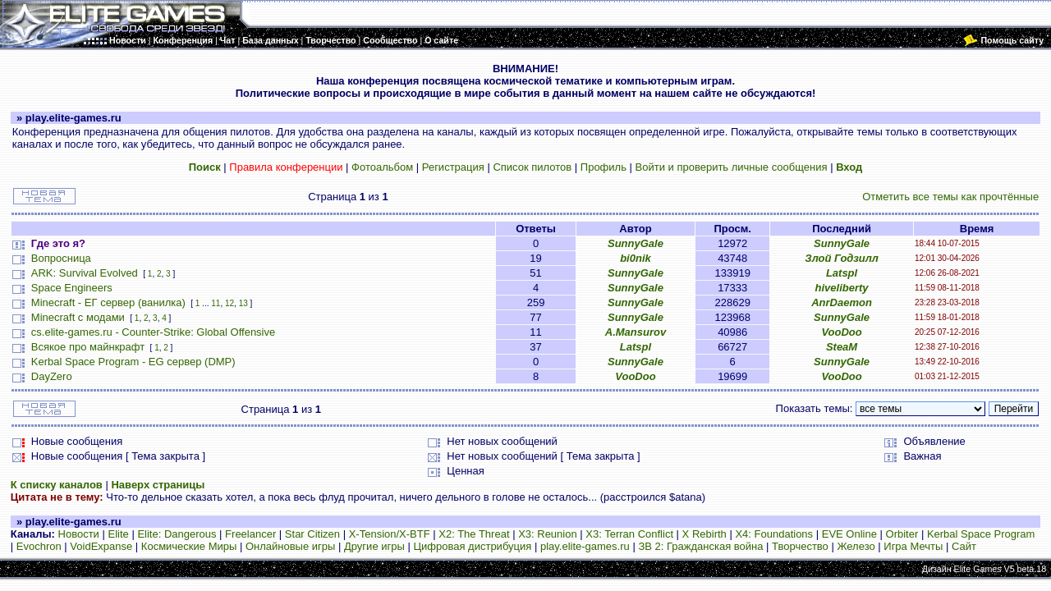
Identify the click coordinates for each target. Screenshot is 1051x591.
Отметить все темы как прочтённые (950, 196)
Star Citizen (312, 534)
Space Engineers (71, 288)
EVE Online (849, 534)
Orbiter (902, 534)
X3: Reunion (547, 534)
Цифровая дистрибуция (472, 546)
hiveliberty (842, 288)
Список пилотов (532, 167)
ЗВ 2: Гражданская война (700, 546)
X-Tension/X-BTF (389, 534)
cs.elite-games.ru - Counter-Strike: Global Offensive (153, 332)
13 (243, 303)
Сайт (964, 546)
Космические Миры (188, 546)
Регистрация (453, 167)
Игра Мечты (913, 546)
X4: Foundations (774, 534)
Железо (855, 546)
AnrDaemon (841, 302)
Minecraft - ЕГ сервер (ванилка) (108, 302)
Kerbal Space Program (981, 534)
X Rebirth (704, 534)
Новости (78, 534)
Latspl (841, 273)
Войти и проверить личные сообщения (732, 167)
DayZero (51, 376)
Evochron (39, 546)
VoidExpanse (101, 546)
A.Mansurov (635, 332)
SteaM (841, 347)
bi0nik (635, 258)
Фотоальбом (382, 167)
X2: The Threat (473, 534)
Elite (118, 534)
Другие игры (374, 546)
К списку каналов (57, 485)
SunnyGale (635, 243)
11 (215, 303)
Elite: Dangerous (176, 534)
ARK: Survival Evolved (84, 273)
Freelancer (250, 534)
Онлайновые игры (290, 546)
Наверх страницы (157, 485)
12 (229, 303)
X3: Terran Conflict (629, 534)
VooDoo (841, 332)
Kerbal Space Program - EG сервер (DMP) (133, 361)
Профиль (603, 167)
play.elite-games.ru (585, 546)
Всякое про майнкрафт (88, 347)
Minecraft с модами (78, 317)
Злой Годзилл (842, 258)
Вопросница (61, 258)
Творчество (800, 546)
